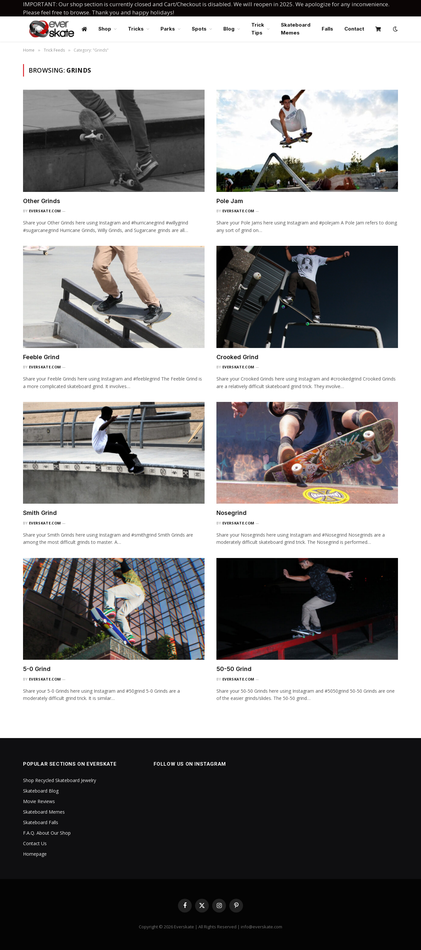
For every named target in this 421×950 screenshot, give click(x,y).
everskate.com (45, 210)
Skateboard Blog (41, 791)
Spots (199, 29)
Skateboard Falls (40, 822)
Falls (327, 29)
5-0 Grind (37, 668)
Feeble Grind (41, 357)
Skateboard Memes (295, 29)
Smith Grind (40, 512)
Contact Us (35, 843)
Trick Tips (257, 29)
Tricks (136, 29)
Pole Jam (229, 200)
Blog (229, 29)
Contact (354, 29)
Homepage (35, 854)
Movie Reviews (39, 801)
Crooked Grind (237, 357)
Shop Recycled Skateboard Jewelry (59, 780)
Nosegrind (231, 512)
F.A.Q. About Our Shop (47, 833)
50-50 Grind (234, 668)
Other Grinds (41, 200)
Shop (104, 29)
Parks (168, 29)
